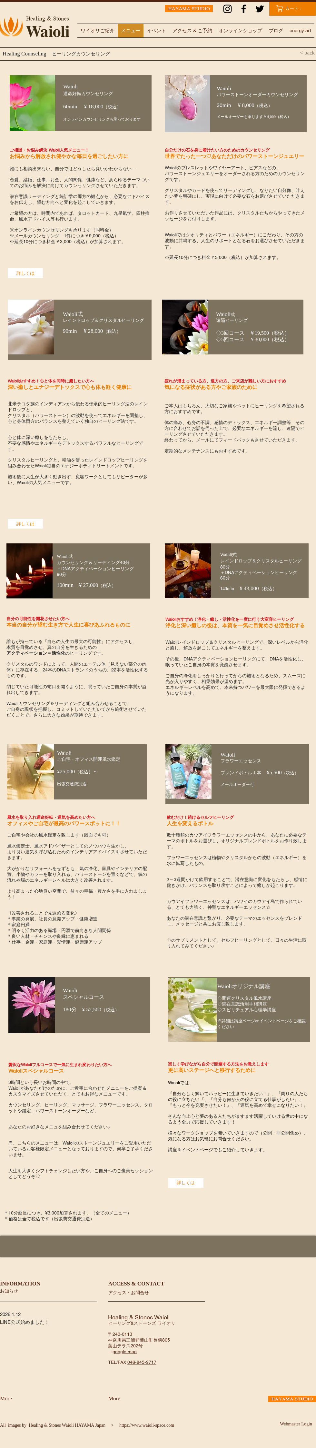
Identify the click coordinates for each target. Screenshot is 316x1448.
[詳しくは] (25, 273)
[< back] (295, 52)
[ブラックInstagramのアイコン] (227, 9)
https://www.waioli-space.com (146, 1425)
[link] (293, 8)
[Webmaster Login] (296, 1424)
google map (125, 1351)
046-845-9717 (141, 1362)
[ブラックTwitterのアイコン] (259, 9)
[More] (17, 1398)
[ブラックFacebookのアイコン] (243, 9)
